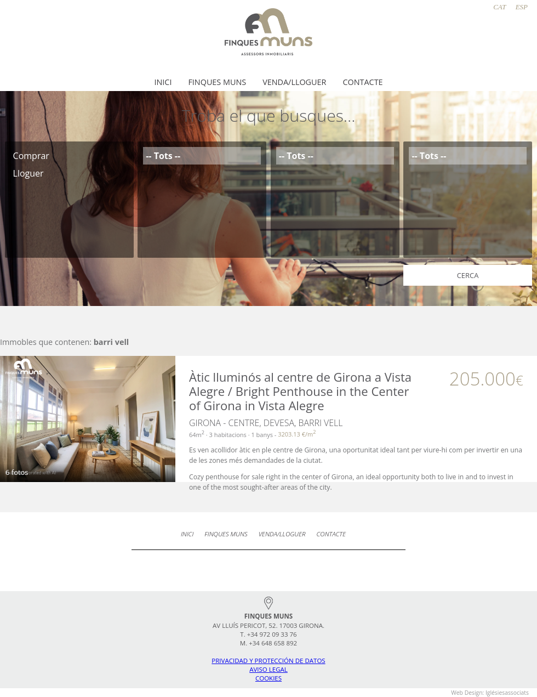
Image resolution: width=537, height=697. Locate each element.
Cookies (268, 678)
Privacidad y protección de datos (268, 660)
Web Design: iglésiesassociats (490, 692)
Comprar (69, 156)
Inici (163, 82)
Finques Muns (217, 82)
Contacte (362, 82)
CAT (499, 7)
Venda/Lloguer (294, 82)
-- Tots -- (202, 156)
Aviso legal (268, 669)
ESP (522, 7)
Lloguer (69, 173)
